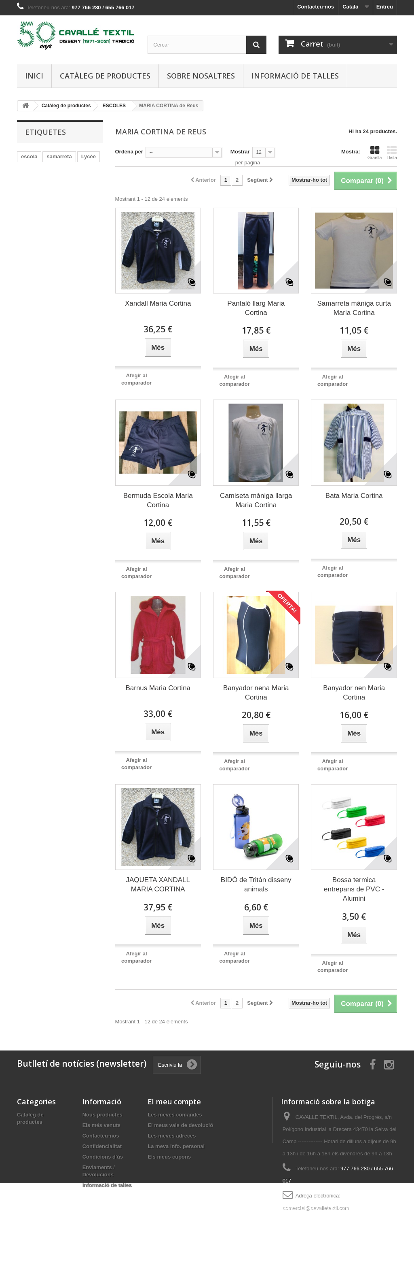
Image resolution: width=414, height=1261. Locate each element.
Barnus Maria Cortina (157, 688)
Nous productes (102, 1115)
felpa (27, 205)
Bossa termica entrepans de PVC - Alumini (354, 889)
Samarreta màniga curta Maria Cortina (354, 308)
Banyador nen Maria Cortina (354, 692)
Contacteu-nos (315, 7)
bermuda (32, 169)
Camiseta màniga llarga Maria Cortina (256, 500)
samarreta (59, 156)
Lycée (88, 156)
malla (59, 169)
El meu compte (174, 1101)
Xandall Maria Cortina (158, 303)
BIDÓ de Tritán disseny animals (256, 884)
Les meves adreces (172, 1136)
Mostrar (240, 152)
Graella (375, 152)
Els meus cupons (169, 1157)
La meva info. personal (176, 1146)
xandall (81, 193)
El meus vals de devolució (180, 1125)
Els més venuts (101, 1125)
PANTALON (35, 181)
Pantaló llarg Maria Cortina (256, 308)
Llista (392, 152)
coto (64, 181)
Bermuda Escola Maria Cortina (158, 500)
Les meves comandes (175, 1115)
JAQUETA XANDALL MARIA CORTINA (158, 884)
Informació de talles (295, 76)
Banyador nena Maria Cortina (256, 692)
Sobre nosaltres (201, 76)
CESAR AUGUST (42, 193)
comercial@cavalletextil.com (316, 1208)
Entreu (384, 7)
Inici (34, 76)
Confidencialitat (102, 1146)
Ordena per (129, 152)
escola (29, 156)
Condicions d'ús (102, 1157)
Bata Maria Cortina (354, 496)
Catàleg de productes (105, 76)
